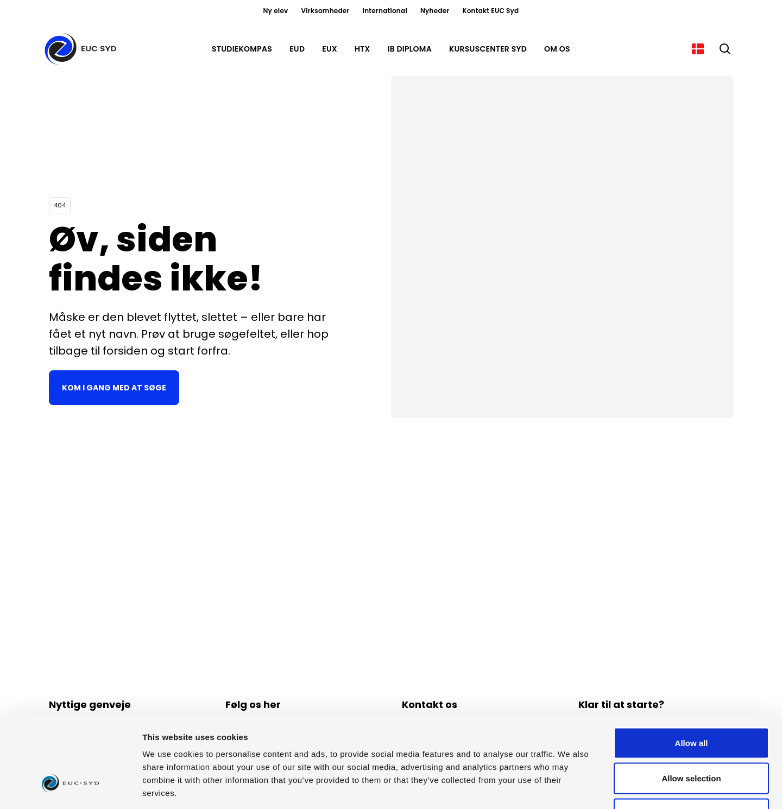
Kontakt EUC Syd (491, 10)
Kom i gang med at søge (114, 387)
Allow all (691, 666)
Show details (570, 787)
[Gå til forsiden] (82, 49)
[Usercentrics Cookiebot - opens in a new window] (70, 788)
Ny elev (275, 10)
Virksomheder (325, 10)
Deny (692, 737)
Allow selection (691, 702)
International (385, 10)
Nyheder (435, 10)
